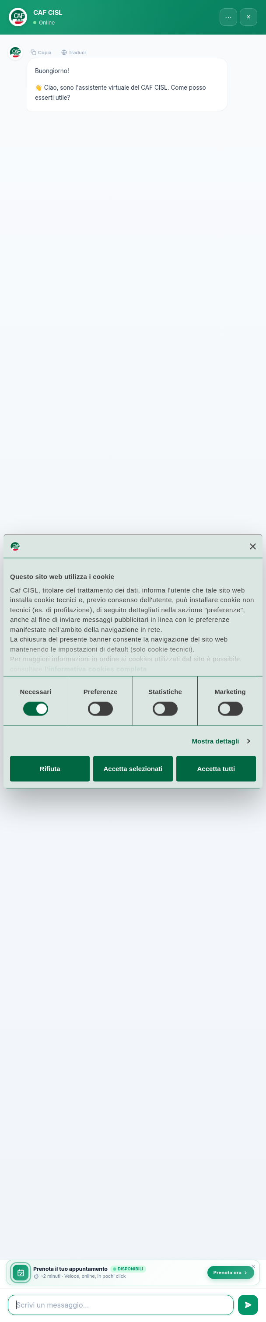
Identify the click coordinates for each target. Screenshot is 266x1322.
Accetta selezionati (132, 768)
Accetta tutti (216, 768)
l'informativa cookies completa (96, 668)
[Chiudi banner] (253, 546)
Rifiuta (50, 768)
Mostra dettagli (215, 740)
